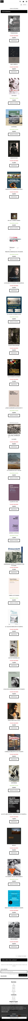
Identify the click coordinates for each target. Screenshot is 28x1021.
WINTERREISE (14, 782)
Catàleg (13, 985)
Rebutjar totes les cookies (14, 1015)
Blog (14, 993)
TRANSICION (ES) (14, 33)
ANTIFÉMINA (14, 126)
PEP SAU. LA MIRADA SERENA (14, 220)
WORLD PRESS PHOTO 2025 (14, 720)
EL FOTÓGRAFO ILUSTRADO (14, 376)
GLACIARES (14, 439)
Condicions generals (14, 1003)
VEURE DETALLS (14, 40)
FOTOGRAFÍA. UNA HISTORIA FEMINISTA (14, 876)
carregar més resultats (22, 956)
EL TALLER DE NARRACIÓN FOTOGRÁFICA (14, 626)
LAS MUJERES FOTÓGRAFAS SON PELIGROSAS (14, 283)
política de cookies (4, 1011)
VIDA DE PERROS (14, 939)
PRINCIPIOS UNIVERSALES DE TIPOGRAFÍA (14, 251)
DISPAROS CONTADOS (14, 532)
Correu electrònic (4, 969)
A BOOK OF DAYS (14, 158)
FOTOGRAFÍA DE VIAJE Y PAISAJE (14, 470)
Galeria (13, 988)
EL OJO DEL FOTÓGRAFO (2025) (14, 314)
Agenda (13, 987)
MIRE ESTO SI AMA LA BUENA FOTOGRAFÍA (14, 907)
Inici (13, 984)
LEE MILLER (14, 95)
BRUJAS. (14, 845)
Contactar (14, 991)
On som (13, 998)
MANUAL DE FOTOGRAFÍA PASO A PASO (14, 189)
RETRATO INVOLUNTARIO (14, 345)
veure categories (14, 8)
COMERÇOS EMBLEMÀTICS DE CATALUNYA (14, 751)
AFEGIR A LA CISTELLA (14, 103)
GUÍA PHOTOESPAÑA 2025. (14, 657)
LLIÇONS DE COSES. (14, 501)
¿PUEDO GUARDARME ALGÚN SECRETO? (14, 408)
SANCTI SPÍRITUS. (14, 64)
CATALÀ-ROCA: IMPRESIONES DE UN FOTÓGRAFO (14, 689)
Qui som (13, 990)
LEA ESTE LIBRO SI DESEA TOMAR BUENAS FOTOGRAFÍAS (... (14, 814)
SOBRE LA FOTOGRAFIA (14, 595)
